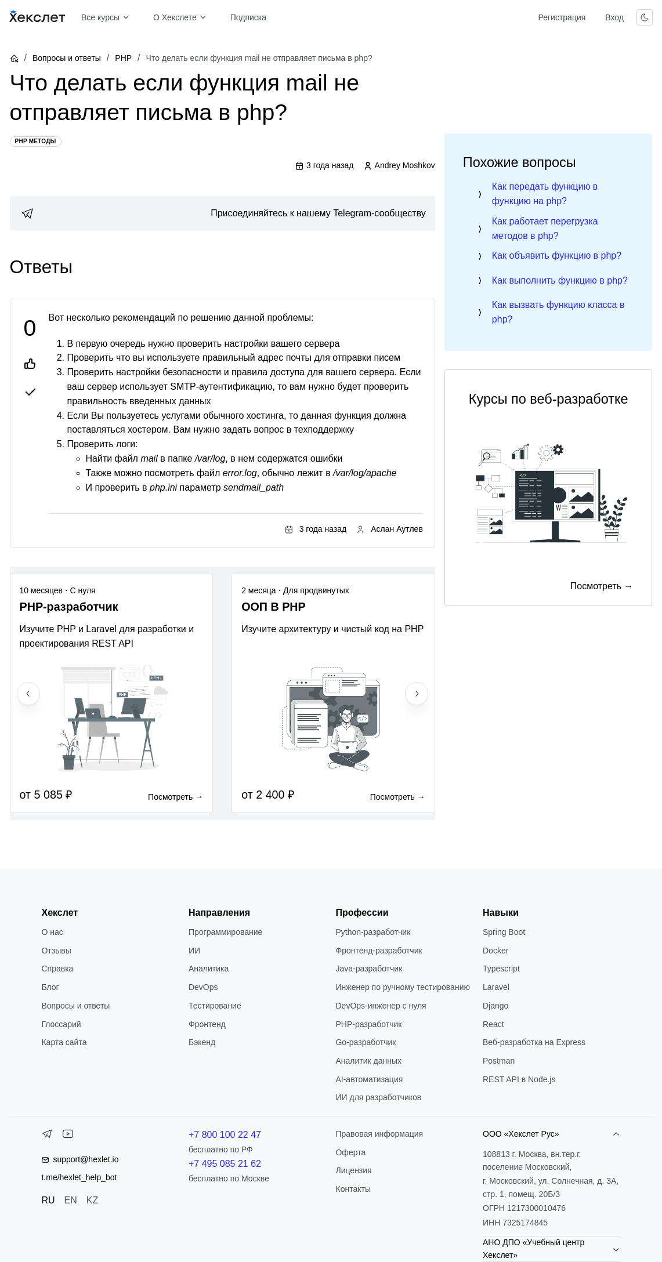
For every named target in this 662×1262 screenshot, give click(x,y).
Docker (495, 950)
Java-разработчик (368, 968)
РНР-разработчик (368, 1024)
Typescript (501, 968)
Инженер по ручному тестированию (402, 987)
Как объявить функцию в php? (556, 255)
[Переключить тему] (644, 17)
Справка (57, 968)
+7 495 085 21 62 (225, 1164)
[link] (222, 213)
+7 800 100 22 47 (225, 1135)
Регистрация (561, 17)
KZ (92, 1200)
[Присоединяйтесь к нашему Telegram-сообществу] (222, 213)
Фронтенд (207, 1024)
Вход (614, 17)
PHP (123, 58)
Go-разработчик (365, 1042)
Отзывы (56, 950)
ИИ (194, 950)
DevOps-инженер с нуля (380, 1005)
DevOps (203, 987)
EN (70, 1200)
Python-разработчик (372, 932)
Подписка (248, 17)
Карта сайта (63, 1042)
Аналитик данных (368, 1060)
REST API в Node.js (519, 1079)
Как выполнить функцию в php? (560, 280)
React (493, 1024)
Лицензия (353, 1170)
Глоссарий (61, 1024)
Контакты (352, 1189)
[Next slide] (416, 693)
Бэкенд (202, 1042)
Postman (499, 1060)
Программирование (225, 932)
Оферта (350, 1152)
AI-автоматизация (369, 1079)
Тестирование (215, 1005)
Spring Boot (504, 932)
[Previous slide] (28, 693)
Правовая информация (379, 1133)
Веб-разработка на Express (534, 1042)
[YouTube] (68, 1136)
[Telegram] (47, 1136)
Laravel (496, 987)
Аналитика (209, 968)
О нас (52, 932)
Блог (50, 987)
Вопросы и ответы (66, 58)
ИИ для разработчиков (378, 1097)
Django (495, 1005)
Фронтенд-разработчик (378, 950)
